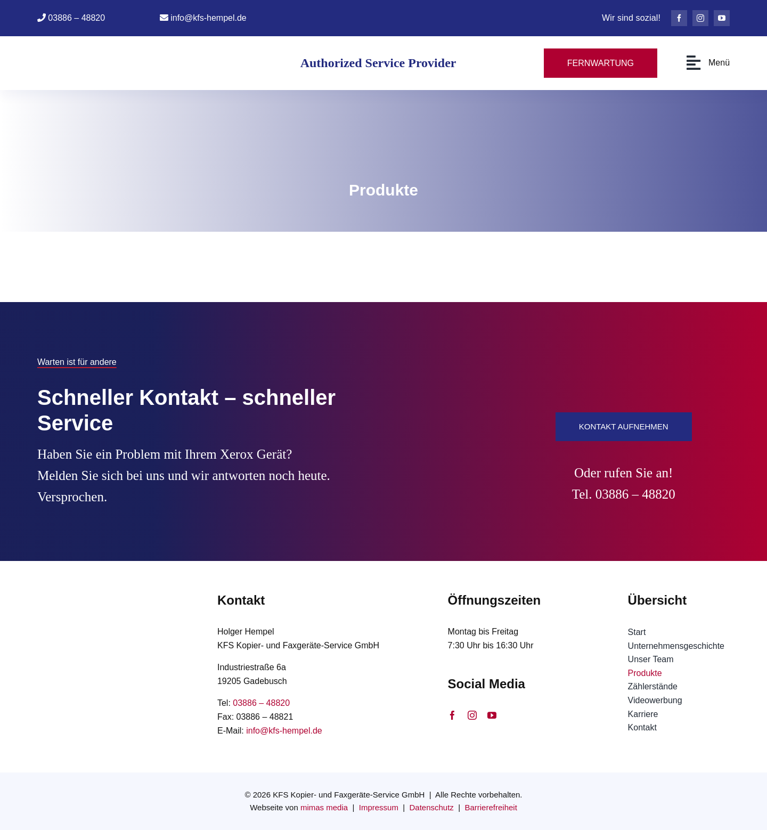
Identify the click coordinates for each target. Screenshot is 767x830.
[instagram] (700, 18)
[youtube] (722, 18)
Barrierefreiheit (490, 807)
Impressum (378, 807)
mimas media (324, 807)
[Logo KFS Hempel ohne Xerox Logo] (102, 46)
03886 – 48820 (76, 17)
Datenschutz (431, 807)
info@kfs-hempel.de (208, 17)
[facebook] (679, 18)
